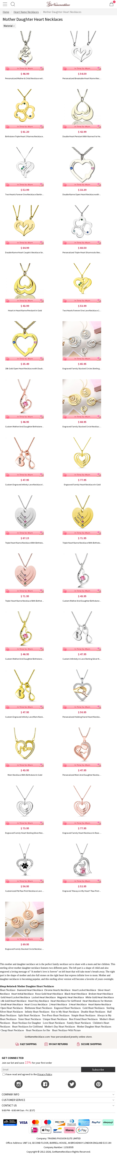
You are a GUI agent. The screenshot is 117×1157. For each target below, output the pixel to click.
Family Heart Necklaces (79, 1023)
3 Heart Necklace (78, 1004)
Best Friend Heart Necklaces (83, 1019)
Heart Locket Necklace (84, 990)
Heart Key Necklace (38, 1000)
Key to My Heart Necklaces (65, 1011)
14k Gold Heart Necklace (14, 1000)
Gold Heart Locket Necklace (15, 997)
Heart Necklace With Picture (66, 1030)
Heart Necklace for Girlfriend (66, 1000)
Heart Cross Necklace (36, 1004)
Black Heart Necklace (76, 993)
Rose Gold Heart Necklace (49, 993)
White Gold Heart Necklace (99, 997)
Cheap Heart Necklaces (12, 1030)
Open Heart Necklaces (12, 1008)
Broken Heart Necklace (101, 993)
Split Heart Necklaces (29, 1015)
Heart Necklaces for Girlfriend (27, 1026)
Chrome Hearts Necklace (57, 990)
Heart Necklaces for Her (38, 1030)
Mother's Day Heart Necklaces (60, 1026)
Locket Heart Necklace (44, 997)
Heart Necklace (7, 990)
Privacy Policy (44, 1074)
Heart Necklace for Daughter (26, 1023)
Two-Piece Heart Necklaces (55, 1015)
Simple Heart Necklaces (83, 1015)
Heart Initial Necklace (22, 993)
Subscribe (98, 1069)
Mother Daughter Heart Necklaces (94, 1026)
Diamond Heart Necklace (30, 990)
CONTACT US (9, 1105)
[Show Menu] (5, 4)
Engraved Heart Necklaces (67, 1008)
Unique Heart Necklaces (55, 1019)
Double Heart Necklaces (93, 1011)
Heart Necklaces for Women (97, 1000)
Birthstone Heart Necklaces (38, 1008)
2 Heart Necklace (58, 1004)
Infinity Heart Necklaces (37, 1011)
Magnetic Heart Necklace (70, 997)
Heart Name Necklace (99, 1004)
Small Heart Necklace (12, 1004)
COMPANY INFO (10, 1094)
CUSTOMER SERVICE (13, 1100)
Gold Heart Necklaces (94, 1008)
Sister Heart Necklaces (29, 1019)
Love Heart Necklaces (54, 1023)
